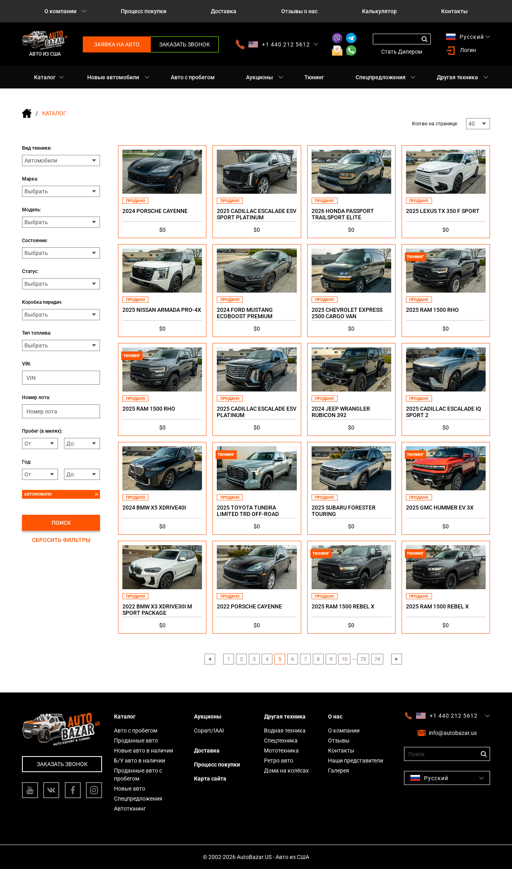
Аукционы (259, 77)
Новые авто (129, 788)
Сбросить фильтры (61, 540)
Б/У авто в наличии (139, 760)
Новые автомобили (113, 77)
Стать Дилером (401, 51)
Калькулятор (379, 11)
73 (363, 659)
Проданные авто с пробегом (138, 774)
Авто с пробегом (193, 77)
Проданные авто (136, 740)
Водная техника (285, 730)
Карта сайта (210, 778)
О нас (335, 716)
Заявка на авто (117, 44)
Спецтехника (281, 740)
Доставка (223, 11)
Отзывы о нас (299, 11)
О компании (60, 11)
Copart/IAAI (209, 730)
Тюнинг (314, 77)
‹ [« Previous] (209, 659)
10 (344, 659)
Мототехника (281, 750)
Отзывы (339, 740)
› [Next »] (396, 659)
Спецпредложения (381, 77)
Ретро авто (278, 760)
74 (377, 659)
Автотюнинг (130, 808)
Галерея (338, 770)
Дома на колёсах (286, 770)
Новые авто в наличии (143, 750)
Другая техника (457, 77)
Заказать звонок (184, 44)
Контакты (454, 11)
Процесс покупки (143, 11)
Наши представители (355, 760)
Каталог (45, 77)
